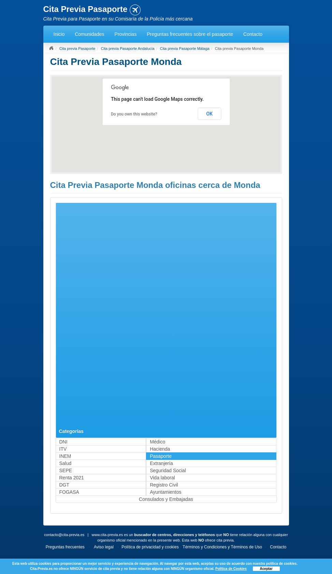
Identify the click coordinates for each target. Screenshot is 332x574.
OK (209, 114)
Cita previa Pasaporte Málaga (185, 48)
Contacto (252, 34)
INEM (65, 456)
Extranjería (161, 463)
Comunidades (89, 34)
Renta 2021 (71, 477)
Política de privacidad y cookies (149, 547)
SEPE (65, 470)
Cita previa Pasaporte (77, 48)
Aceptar (266, 569)
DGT (64, 485)
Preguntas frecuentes (65, 547)
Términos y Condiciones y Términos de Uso (222, 547)
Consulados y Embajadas (166, 499)
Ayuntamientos (165, 492)
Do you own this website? (134, 114)
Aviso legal (104, 547)
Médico (157, 442)
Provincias (126, 34)
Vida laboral (162, 477)
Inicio (59, 34)
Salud (65, 463)
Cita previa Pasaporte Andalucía (128, 48)
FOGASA (69, 492)
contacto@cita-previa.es (64, 535)
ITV (63, 449)
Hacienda (160, 449)
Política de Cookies (231, 569)
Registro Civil (164, 485)
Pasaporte (161, 456)
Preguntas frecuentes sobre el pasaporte (190, 34)
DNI (63, 442)
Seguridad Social (168, 470)
